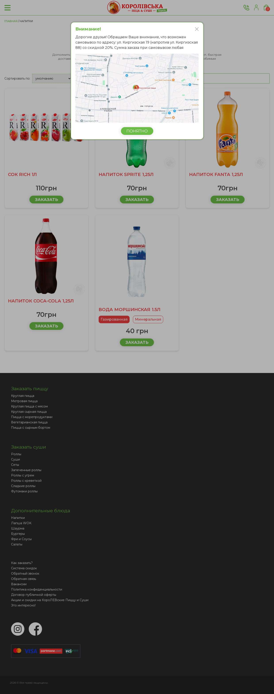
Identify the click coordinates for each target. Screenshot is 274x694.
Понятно (137, 131)
